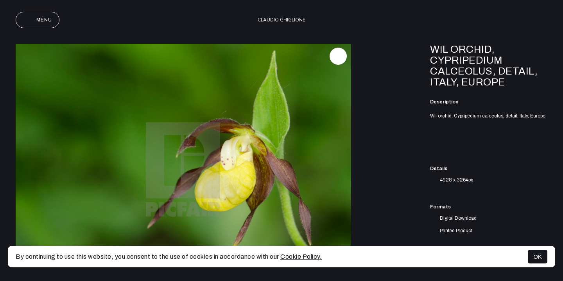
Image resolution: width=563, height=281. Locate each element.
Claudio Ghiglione (281, 20)
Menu (37, 20)
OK (537, 256)
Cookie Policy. (301, 256)
